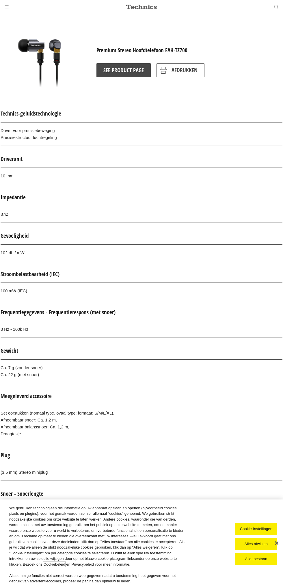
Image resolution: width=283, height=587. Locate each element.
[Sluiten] (276, 544)
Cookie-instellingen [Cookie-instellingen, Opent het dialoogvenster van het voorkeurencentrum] (256, 529)
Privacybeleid (82, 565)
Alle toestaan (256, 559)
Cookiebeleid (54, 565)
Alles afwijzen (256, 544)
